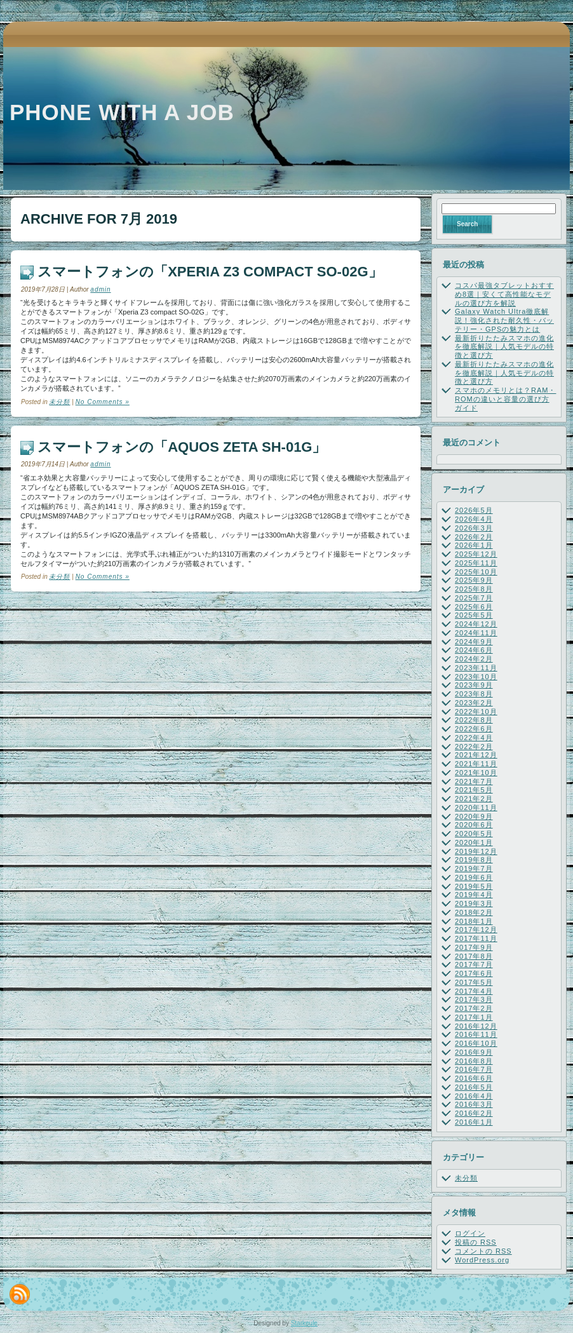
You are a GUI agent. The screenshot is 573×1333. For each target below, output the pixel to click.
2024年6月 (474, 650)
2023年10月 (476, 676)
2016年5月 (474, 1087)
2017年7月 (474, 964)
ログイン (470, 1233)
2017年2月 (474, 1008)
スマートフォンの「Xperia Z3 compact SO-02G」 (209, 272)
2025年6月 (474, 607)
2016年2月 (474, 1113)
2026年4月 (474, 519)
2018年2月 (474, 912)
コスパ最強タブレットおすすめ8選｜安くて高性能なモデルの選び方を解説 (504, 294)
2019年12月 (476, 851)
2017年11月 (476, 938)
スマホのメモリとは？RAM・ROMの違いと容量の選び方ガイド (505, 399)
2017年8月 (474, 956)
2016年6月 (474, 1078)
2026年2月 (474, 537)
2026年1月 (474, 545)
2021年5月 (474, 790)
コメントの (483, 1251)
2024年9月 (474, 642)
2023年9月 (474, 685)
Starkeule (304, 1323)
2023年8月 (474, 694)
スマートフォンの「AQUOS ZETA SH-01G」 (181, 447)
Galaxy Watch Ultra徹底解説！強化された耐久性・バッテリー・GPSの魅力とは (504, 320)
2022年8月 (474, 720)
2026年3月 (474, 528)
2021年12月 (476, 755)
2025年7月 (474, 598)
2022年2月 (474, 746)
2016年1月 (474, 1122)
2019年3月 (474, 903)
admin (100, 289)
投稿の (476, 1242)
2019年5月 (474, 886)
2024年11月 (476, 633)
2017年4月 (474, 991)
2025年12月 (476, 554)
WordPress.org (482, 1260)
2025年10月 (476, 572)
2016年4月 (474, 1096)
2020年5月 (474, 833)
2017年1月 (474, 1017)
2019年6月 (474, 877)
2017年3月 (474, 999)
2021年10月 (476, 772)
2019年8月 (474, 859)
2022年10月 (476, 711)
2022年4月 (474, 737)
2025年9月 (474, 580)
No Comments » (103, 401)
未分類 (59, 401)
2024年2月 (474, 659)
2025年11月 (476, 563)
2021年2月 (474, 798)
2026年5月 (474, 510)
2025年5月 (474, 615)
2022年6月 (474, 729)
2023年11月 (476, 668)
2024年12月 (476, 624)
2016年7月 (474, 1069)
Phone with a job (122, 112)
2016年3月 (474, 1104)
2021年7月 (474, 781)
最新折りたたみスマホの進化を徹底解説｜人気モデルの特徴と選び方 (504, 347)
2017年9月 (474, 947)
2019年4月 (474, 894)
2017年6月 (474, 973)
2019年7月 (474, 868)
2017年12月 (476, 929)
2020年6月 (474, 825)
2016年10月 (476, 1043)
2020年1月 (474, 842)
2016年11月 (476, 1034)
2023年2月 (474, 703)
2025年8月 (474, 589)
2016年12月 (476, 1026)
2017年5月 (474, 982)
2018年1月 (474, 921)
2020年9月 (474, 816)
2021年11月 (476, 764)
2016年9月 (474, 1052)
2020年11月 (476, 807)
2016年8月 (474, 1061)
